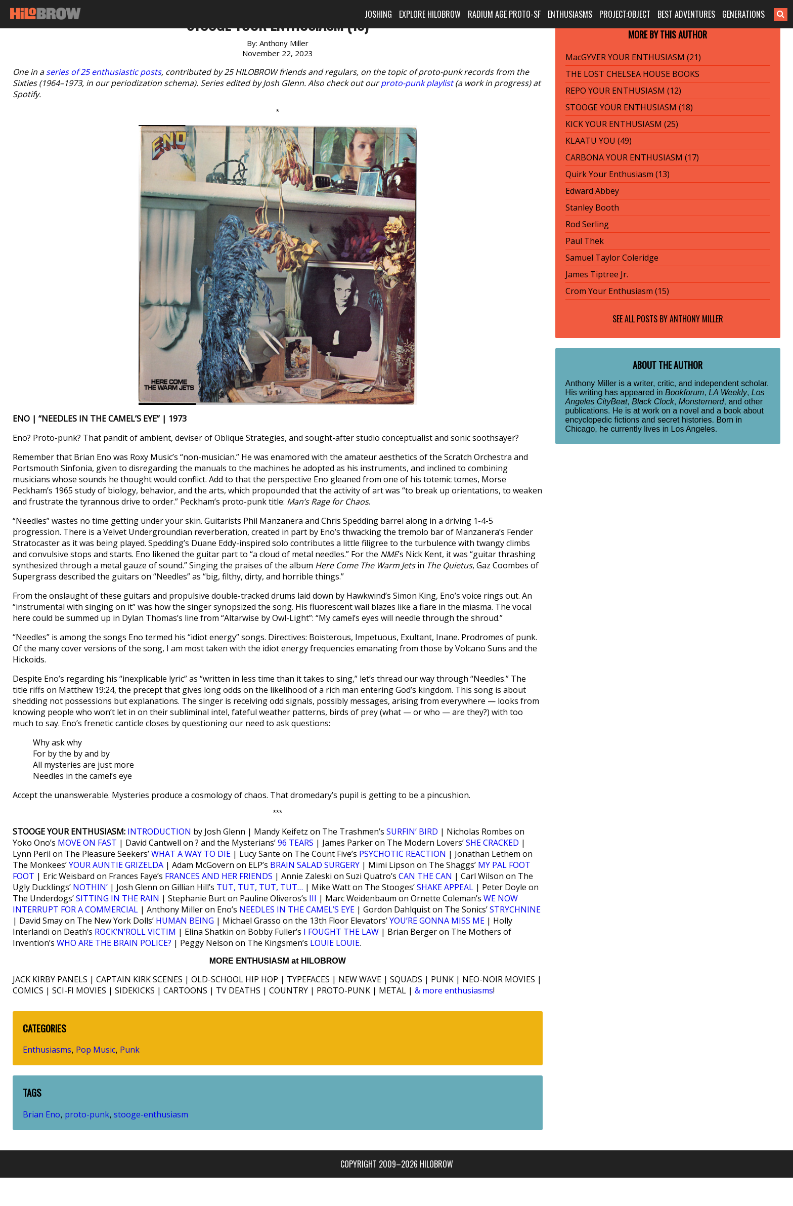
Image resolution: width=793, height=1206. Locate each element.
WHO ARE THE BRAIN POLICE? (114, 942)
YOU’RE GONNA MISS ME (436, 920)
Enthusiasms (47, 1049)
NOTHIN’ (90, 887)
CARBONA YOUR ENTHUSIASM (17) (632, 157)
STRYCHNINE (515, 909)
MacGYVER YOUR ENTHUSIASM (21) (633, 57)
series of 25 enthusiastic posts (103, 71)
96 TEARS (296, 842)
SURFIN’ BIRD (412, 831)
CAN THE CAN (425, 876)
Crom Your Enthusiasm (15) (617, 291)
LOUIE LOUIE (335, 942)
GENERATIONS (743, 14)
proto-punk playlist (417, 83)
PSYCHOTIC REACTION (402, 853)
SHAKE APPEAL (445, 887)
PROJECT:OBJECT (624, 14)
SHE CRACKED (492, 842)
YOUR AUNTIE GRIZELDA (116, 864)
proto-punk (87, 1114)
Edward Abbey (592, 190)
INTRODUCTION (159, 831)
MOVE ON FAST (87, 842)
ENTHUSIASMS (570, 14)
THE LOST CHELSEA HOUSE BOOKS (632, 73)
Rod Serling (587, 224)
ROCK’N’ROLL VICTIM (135, 931)
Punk (130, 1049)
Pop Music (95, 1049)
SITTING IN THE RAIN (117, 898)
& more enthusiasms (454, 990)
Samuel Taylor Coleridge (611, 257)
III (313, 898)
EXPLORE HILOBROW (430, 14)
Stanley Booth (592, 207)
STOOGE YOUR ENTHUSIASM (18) (629, 107)
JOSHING (378, 14)
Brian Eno (41, 1114)
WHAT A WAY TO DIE (191, 853)
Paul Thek (584, 240)
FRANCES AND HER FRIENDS (219, 876)
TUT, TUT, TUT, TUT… (259, 887)
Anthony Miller (696, 319)
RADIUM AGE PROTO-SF (504, 14)
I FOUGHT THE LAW (341, 931)
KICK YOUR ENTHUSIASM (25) (621, 124)
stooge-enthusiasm (151, 1114)
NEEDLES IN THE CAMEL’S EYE (297, 909)
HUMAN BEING (185, 920)
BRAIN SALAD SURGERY (315, 864)
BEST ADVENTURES (686, 14)
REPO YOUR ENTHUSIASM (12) (623, 90)
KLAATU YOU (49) (598, 140)
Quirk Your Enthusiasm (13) (617, 174)
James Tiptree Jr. (596, 274)
